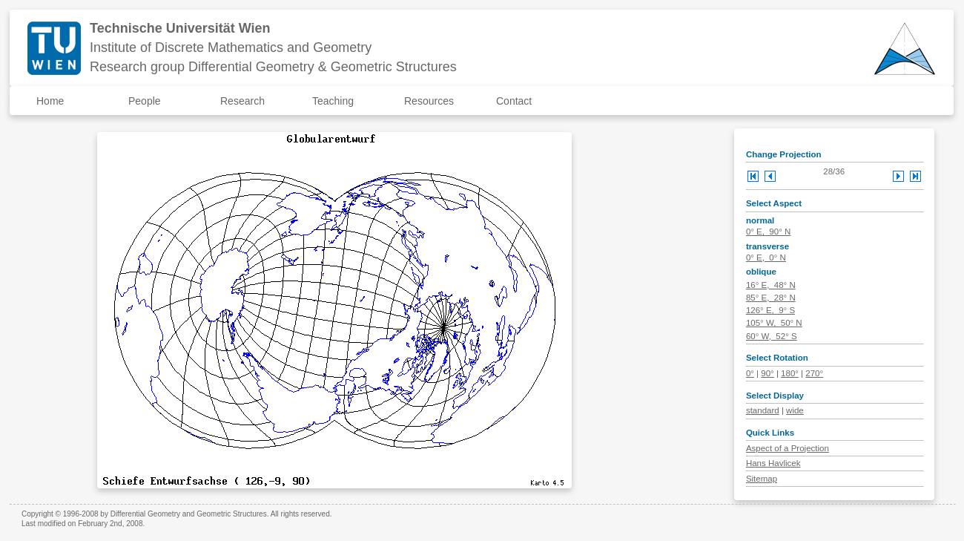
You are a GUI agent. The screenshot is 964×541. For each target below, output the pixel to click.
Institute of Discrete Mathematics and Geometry (231, 47)
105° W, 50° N (774, 322)
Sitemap (761, 478)
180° (790, 373)
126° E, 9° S (770, 310)
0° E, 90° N (768, 231)
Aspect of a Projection (787, 448)
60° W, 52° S (771, 336)
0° (750, 373)
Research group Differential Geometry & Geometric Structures (273, 66)
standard (762, 410)
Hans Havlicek (773, 463)
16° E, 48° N (771, 285)
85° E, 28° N (771, 297)
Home (50, 101)
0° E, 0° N (766, 257)
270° (814, 373)
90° (767, 373)
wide (795, 410)
